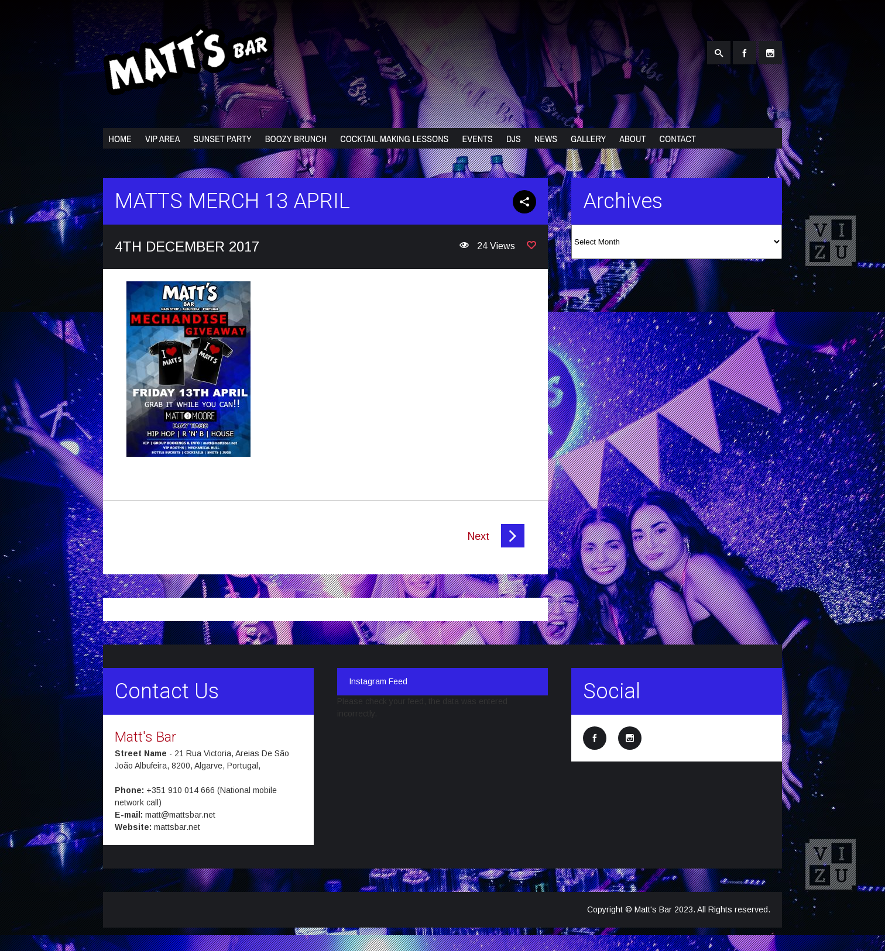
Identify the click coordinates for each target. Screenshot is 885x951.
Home (120, 138)
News (545, 138)
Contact (678, 138)
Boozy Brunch (296, 138)
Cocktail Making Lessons (394, 138)
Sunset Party (222, 138)
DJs (513, 138)
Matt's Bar (145, 737)
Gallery (588, 138)
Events (477, 138)
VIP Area (162, 138)
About (632, 138)
